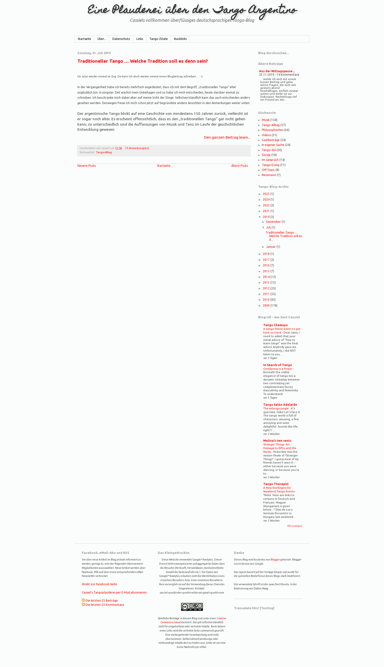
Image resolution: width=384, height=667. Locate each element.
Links (139, 38)
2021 (266, 211)
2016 (266, 265)
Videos (266, 135)
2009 (266, 305)
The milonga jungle (276, 408)
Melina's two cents (277, 440)
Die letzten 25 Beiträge (101, 600)
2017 (266, 259)
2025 (266, 193)
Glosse (266, 154)
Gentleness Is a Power (278, 368)
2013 (266, 282)
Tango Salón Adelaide (280, 404)
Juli (269, 227)
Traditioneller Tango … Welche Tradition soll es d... (283, 236)
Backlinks (180, 38)
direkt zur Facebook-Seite (99, 584)
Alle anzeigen (294, 526)
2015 (266, 271)
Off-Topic (268, 169)
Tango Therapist (276, 484)
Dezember (274, 221)
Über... (101, 38)
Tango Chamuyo (275, 325)
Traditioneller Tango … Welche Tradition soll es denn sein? (142, 61)
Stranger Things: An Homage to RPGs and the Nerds (279, 448)
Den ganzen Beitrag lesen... (227, 137)
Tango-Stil (269, 150)
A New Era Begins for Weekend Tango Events (279, 489)
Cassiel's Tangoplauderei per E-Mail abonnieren (114, 592)
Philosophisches (272, 129)
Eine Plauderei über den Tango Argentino (192, 10)
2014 (266, 276)
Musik (266, 119)
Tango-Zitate (158, 38)
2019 (266, 216)
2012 (266, 288)
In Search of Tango (277, 365)
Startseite (84, 38)
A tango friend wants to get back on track (281, 330)
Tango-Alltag (104, 152)
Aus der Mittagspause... (277, 71)
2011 (266, 294)
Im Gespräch (270, 159)
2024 (266, 199)
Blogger (275, 559)
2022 (266, 205)
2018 (266, 253)
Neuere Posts (86, 165)
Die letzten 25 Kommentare (104, 604)
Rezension (269, 175)
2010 (266, 299)
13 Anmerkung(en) (137, 148)
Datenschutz (121, 38)
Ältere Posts (239, 165)
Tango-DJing (270, 165)
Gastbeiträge (271, 140)
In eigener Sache (273, 144)
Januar (271, 246)
